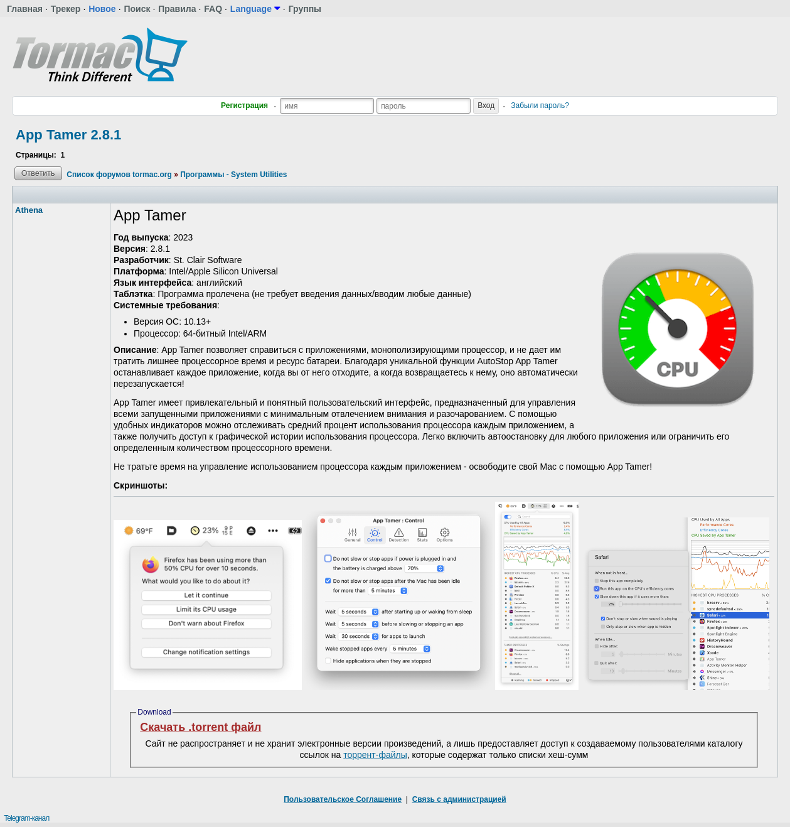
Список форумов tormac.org (119, 174)
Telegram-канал (26, 818)
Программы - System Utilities (233, 174)
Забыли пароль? (540, 105)
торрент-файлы (375, 755)
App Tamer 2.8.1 (68, 135)
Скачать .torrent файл (200, 727)
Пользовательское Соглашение (343, 799)
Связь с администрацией (459, 799)
